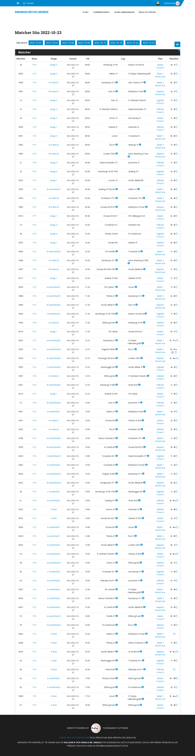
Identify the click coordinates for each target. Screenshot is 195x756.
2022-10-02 (52, 42)
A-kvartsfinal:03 (54, 438)
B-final (54, 633)
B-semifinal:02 (53, 465)
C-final (54, 660)
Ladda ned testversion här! (74, 737)
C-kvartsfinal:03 (54, 456)
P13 (34, 82)
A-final (54, 509)
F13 (34, 73)
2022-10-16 (116, 42)
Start (86, 12)
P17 (34, 216)
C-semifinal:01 (53, 491)
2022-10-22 (132, 42)
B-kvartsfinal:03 (54, 447)
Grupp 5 (53, 64)
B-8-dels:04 (54, 269)
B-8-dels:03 (54, 207)
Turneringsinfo (101, 12)
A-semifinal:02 (53, 589)
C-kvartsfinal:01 (54, 313)
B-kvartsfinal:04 (54, 482)
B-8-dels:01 (54, 91)
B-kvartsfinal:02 (54, 251)
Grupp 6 (53, 171)
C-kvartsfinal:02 (54, 367)
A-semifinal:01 (53, 527)
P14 (34, 64)
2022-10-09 (84, 42)
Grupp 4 (53, 109)
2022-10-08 (68, 42)
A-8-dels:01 (54, 82)
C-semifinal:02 (53, 571)
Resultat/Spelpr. (148, 12)
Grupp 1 (53, 127)
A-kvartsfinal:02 (54, 340)
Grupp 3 (53, 73)
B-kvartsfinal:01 (54, 189)
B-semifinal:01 (53, 411)
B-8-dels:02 (54, 153)
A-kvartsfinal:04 (54, 473)
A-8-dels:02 (54, 144)
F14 (34, 127)
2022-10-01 (36, 42)
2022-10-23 (149, 42)
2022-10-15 (100, 42)
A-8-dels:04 (54, 260)
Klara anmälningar (124, 12)
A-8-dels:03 (54, 198)
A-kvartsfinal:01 (54, 287)
